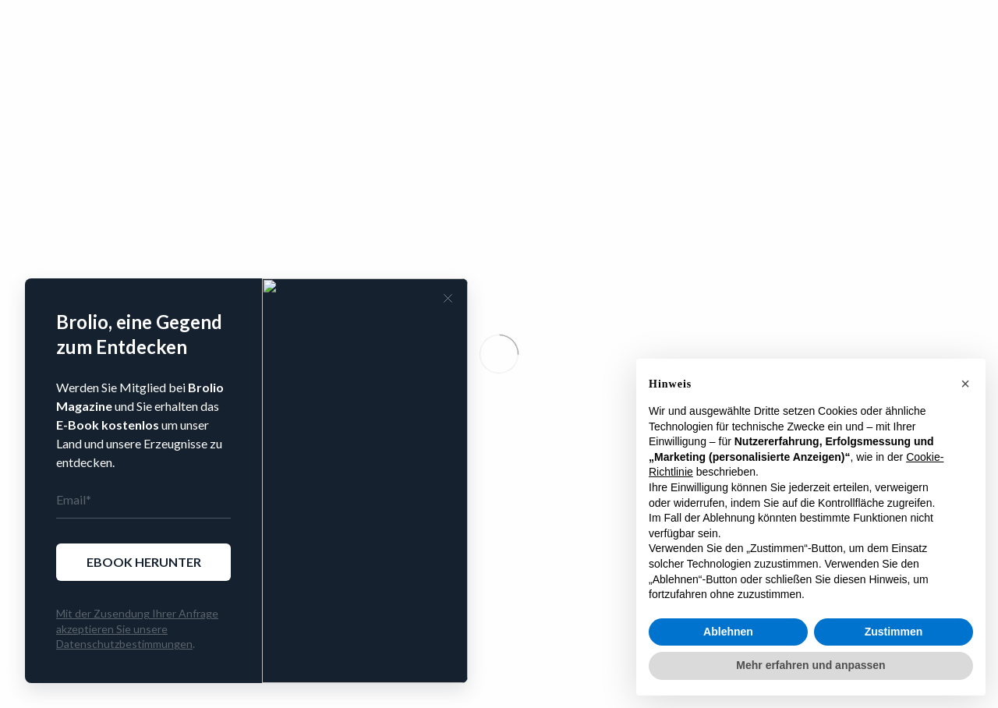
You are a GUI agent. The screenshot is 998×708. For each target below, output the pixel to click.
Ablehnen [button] (728, 631)
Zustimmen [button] (894, 631)
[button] (965, 383)
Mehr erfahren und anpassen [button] (810, 665)
